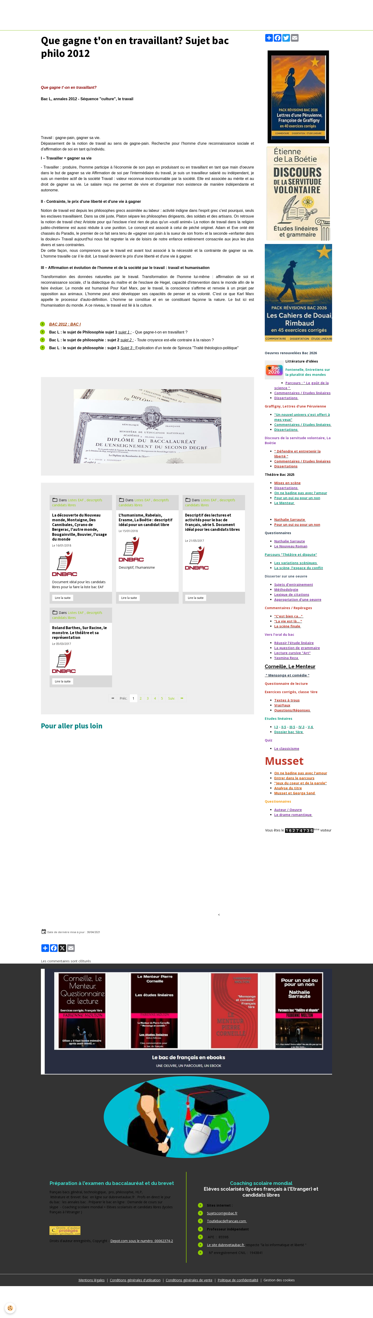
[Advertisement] (124, 753)
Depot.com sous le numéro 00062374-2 (141, 1272)
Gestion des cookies (279, 1312)
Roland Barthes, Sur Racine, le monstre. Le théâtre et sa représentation (79, 632)
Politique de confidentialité (238, 1312)
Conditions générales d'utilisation (135, 1312)
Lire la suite (63, 598)
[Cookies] (10, 1308)
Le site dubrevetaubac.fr (226, 1276)
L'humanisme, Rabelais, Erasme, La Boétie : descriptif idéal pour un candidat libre (145, 519)
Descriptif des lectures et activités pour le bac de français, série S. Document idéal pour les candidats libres (212, 522)
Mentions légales (92, 1312)
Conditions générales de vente (189, 1312)
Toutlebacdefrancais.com (227, 1253)
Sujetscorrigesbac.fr (222, 1245)
